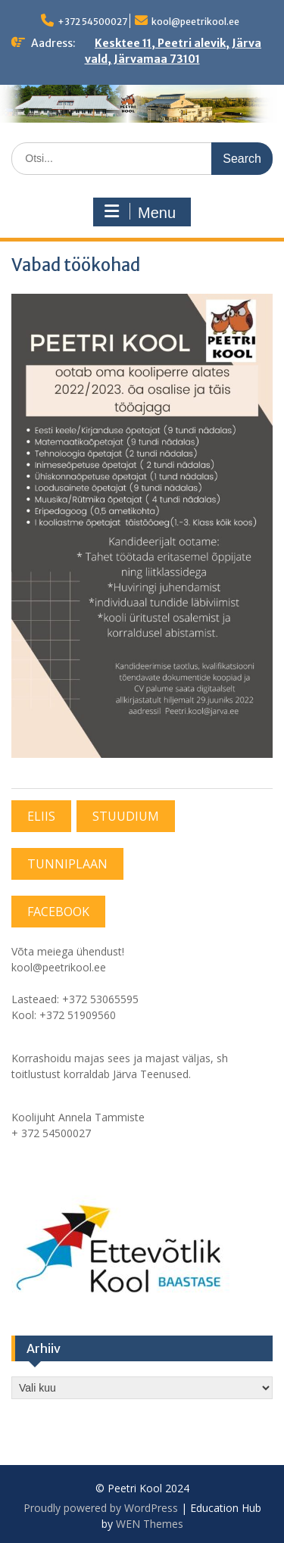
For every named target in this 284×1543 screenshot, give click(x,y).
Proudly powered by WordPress (100, 1508)
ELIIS (41, 816)
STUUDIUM (125, 816)
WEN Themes (149, 1524)
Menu (140, 212)
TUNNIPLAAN (67, 864)
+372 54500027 (92, 21)
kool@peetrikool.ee (195, 21)
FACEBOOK (58, 911)
